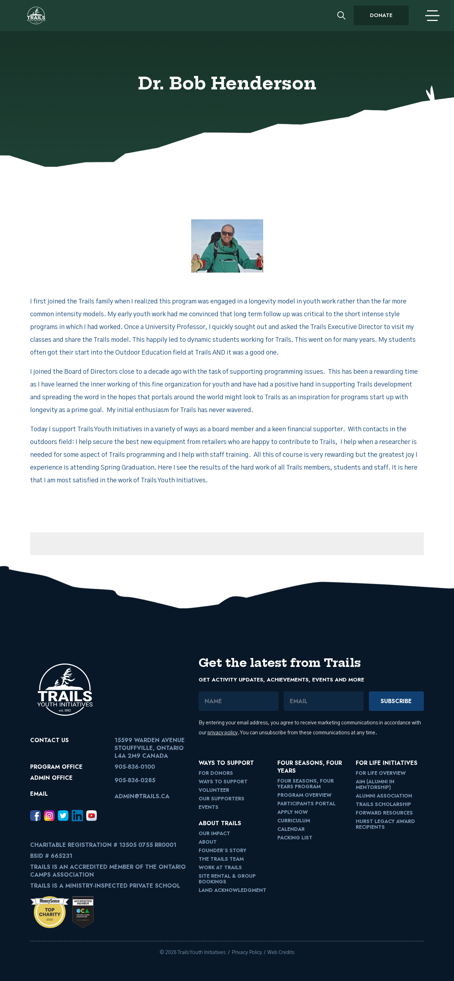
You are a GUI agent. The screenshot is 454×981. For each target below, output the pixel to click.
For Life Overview (381, 773)
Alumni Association (384, 796)
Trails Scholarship (383, 804)
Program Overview (304, 795)
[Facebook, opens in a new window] (35, 815)
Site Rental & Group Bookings (227, 878)
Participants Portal (306, 803)
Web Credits (280, 952)
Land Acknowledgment (232, 890)
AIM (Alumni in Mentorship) (375, 784)
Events (208, 807)
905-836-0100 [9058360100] (135, 767)
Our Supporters (221, 798)
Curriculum (293, 820)
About (208, 842)
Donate (381, 15)
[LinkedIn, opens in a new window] (77, 815)
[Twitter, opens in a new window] (63, 815)
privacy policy (222, 732)
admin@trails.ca (142, 796)
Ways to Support (223, 781)
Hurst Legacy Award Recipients (385, 824)
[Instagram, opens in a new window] (49, 815)
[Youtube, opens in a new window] (91, 815)
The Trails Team (221, 859)
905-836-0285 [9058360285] (135, 780)
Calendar (291, 829)
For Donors (216, 773)
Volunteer (214, 790)
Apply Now (292, 812)
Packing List (294, 837)
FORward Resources (384, 813)
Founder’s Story (223, 850)
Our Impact (214, 833)
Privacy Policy (247, 952)
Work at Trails (220, 867)
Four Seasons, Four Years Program (305, 783)
